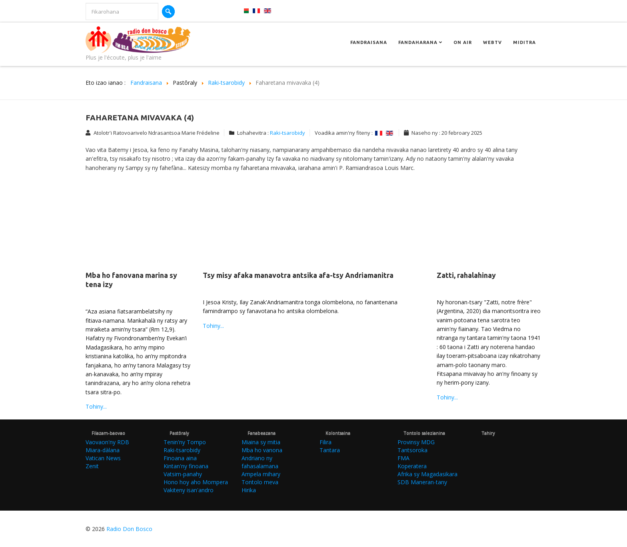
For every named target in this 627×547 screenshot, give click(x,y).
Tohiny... (96, 406)
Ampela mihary (261, 474)
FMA (403, 458)
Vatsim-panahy (183, 474)
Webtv (492, 42)
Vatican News (103, 458)
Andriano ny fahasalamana (260, 462)
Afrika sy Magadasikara (427, 474)
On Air (462, 42)
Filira (325, 442)
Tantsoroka (412, 450)
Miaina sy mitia (261, 442)
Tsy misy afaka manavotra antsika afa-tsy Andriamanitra (298, 275)
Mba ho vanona (262, 450)
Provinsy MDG (416, 442)
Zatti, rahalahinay (466, 275)
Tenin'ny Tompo (185, 442)
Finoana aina (180, 458)
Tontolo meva (260, 482)
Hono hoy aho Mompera (196, 482)
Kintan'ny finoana (186, 466)
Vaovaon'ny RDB (107, 442)
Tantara (329, 450)
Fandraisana (368, 42)
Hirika (249, 490)
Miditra (524, 42)
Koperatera (412, 466)
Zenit (92, 466)
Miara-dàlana (103, 450)
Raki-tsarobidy (287, 132)
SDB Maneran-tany (422, 482)
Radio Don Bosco (129, 529)
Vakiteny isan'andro (189, 490)
